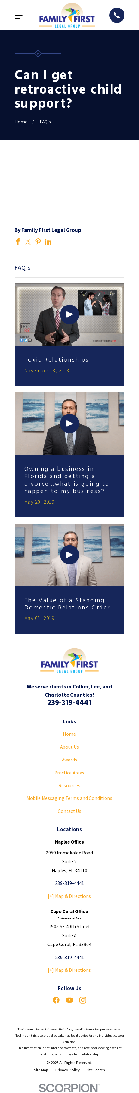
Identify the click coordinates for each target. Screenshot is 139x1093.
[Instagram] (82, 1000)
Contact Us (69, 811)
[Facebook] (56, 1000)
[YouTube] (69, 1000)
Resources (69, 785)
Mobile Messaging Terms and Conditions (69, 798)
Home (69, 734)
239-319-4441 (69, 703)
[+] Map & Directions (69, 896)
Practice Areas (69, 773)
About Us (69, 747)
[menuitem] (41, 1070)
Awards (69, 760)
